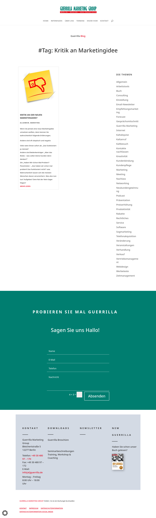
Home (46, 21)
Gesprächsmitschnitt (127, 121)
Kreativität (121, 156)
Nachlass (121, 178)
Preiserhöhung (124, 204)
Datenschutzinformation (52, 508)
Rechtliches (122, 218)
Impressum (33, 508)
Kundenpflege (123, 165)
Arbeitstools (122, 86)
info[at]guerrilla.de (32, 472)
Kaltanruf (121, 139)
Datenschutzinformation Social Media (36, 512)
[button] (5, 513)
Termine (80, 21)
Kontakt (104, 21)
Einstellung (122, 99)
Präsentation (123, 200)
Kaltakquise (122, 134)
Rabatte (120, 213)
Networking (122, 183)
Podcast (120, 195)
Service (120, 222)
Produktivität (123, 209)
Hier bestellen (125, 478)
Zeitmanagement (125, 275)
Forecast (120, 116)
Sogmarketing (123, 231)
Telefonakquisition (126, 236)
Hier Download (62, 445)
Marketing (35, 123)
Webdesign (122, 266)
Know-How (92, 21)
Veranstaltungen (125, 245)
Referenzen (56, 21)
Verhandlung (123, 249)
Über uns (69, 21)
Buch (119, 90)
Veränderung (123, 240)
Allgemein (24, 123)
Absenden (96, 396)
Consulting (122, 95)
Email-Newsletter (125, 104)
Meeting (120, 174)
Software (121, 227)
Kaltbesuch (122, 143)
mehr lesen (25, 186)
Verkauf (120, 254)
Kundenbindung (125, 160)
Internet (120, 130)
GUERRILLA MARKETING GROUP (31, 501)
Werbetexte (122, 271)
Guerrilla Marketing (126, 125)
